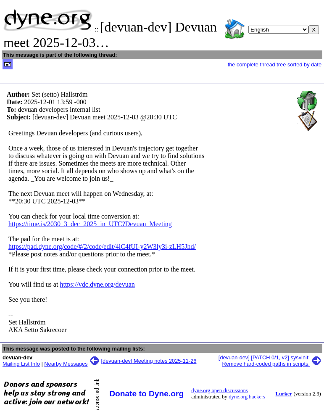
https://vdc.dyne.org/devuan (97, 284)
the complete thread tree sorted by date (274, 64)
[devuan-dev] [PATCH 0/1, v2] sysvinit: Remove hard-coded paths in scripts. (264, 360)
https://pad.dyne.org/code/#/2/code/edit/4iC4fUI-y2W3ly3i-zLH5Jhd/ (102, 246)
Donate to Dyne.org (146, 393)
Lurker (283, 394)
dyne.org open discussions (219, 390)
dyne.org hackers (247, 397)
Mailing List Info (21, 364)
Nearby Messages (65, 364)
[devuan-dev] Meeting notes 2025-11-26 (149, 361)
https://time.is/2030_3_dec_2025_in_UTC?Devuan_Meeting (90, 223)
